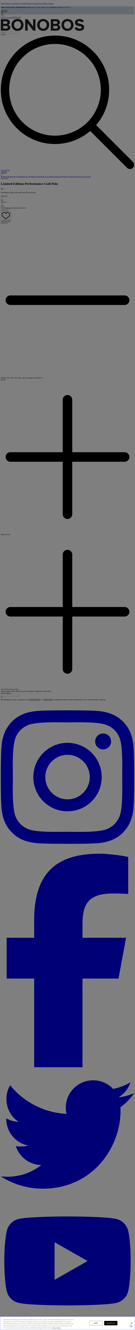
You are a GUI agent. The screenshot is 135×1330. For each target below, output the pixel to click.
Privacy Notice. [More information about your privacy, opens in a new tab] (56, 1328)
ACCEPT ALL (110, 1323)
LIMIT (96, 1323)
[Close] (131, 1323)
